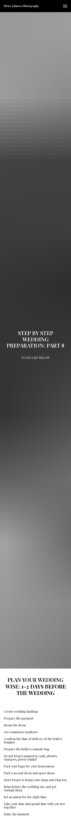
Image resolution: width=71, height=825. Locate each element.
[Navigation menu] (65, 6)
